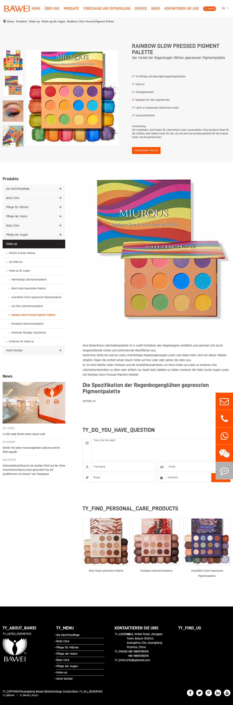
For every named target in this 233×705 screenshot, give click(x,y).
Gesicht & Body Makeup (22, 253)
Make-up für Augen (53, 21)
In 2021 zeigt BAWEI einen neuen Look (24, 434)
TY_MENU (65, 628)
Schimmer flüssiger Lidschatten (28, 333)
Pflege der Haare (16, 216)
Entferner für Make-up (21, 341)
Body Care (12, 198)
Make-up (34, 21)
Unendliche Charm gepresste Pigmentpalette (36, 297)
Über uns (51, 8)
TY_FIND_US (189, 628)
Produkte (71, 8)
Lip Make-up (15, 262)
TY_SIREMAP (9, 695)
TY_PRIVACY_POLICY (29, 695)
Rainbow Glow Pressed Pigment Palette (90, 21)
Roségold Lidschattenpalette (27, 324)
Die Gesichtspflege (17, 189)
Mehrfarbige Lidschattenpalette (29, 279)
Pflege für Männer (17, 207)
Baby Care (12, 226)
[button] (13, 52)
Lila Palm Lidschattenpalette (27, 306)
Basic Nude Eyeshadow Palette (28, 288)
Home (35, 8)
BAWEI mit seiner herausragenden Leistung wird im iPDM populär (31, 450)
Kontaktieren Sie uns (181, 8)
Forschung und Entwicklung (106, 8)
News (155, 8)
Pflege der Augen (17, 235)
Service (141, 8)
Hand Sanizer (14, 350)
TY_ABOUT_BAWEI (19, 628)
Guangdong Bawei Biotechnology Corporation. (49, 692)
